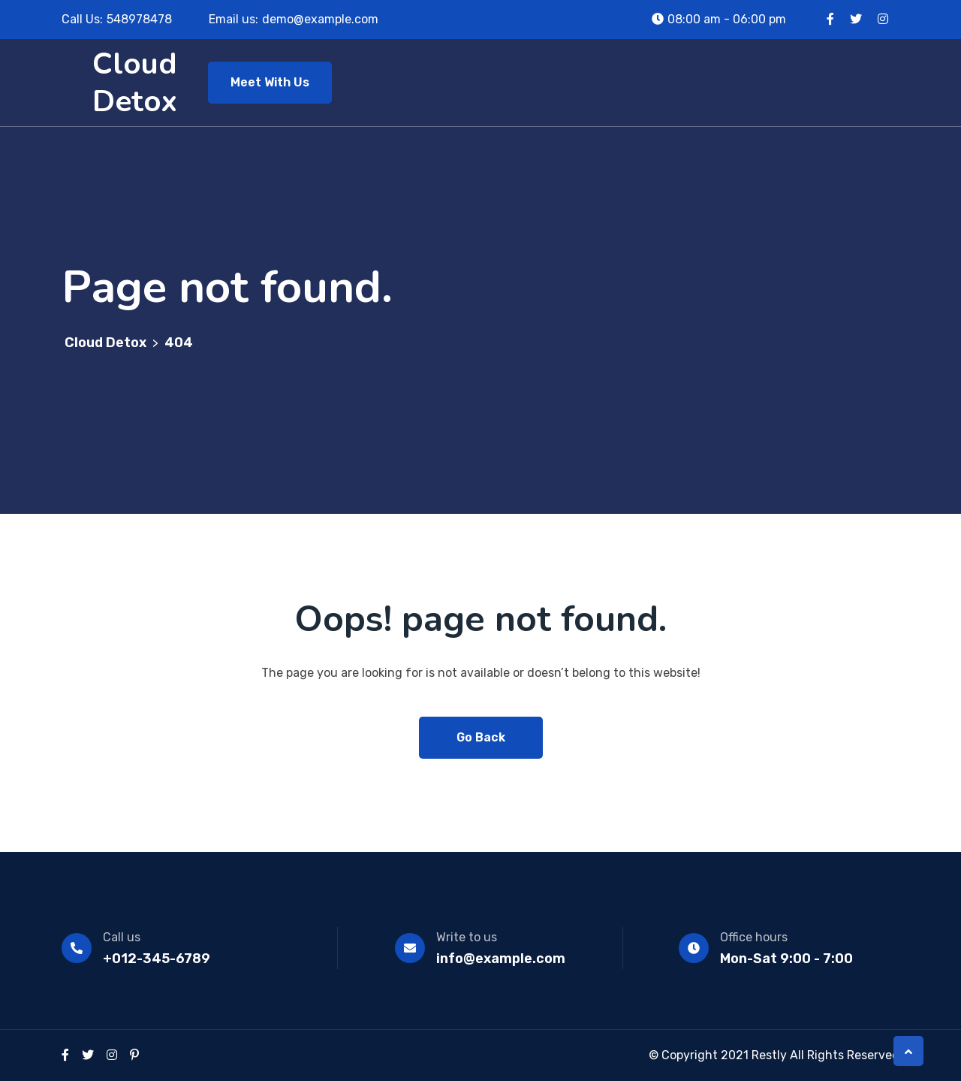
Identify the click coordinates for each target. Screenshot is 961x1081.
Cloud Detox (134, 83)
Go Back (480, 737)
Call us (121, 937)
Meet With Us (269, 82)
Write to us (466, 937)
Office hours (754, 937)
